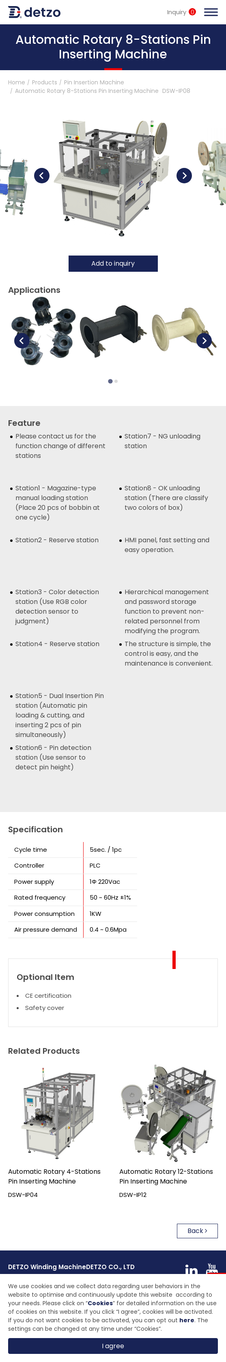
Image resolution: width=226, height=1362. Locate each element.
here (186, 1320)
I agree (113, 1346)
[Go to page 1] (110, 381)
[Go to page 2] (116, 381)
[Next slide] (184, 175)
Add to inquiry (113, 263)
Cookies (100, 1303)
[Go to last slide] (42, 175)
